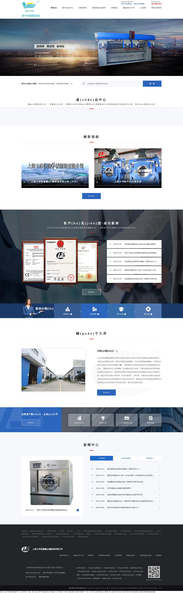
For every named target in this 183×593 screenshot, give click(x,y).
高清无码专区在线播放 (130, 592)
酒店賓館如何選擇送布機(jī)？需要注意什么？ (133, 261)
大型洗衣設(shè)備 (68, 537)
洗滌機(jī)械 (96, 578)
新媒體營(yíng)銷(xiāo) (36, 531)
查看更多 (91, 196)
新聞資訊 (114, 8)
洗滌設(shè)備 (106, 578)
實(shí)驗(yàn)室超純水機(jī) (93, 531)
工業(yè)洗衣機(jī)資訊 (95, 568)
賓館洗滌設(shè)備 (120, 534)
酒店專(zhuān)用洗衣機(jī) (46, 83)
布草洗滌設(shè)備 (83, 571)
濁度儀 (88, 534)
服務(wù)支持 (131, 555)
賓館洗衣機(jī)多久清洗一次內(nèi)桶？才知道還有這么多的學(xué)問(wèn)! (125, 475)
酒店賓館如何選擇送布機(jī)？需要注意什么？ (115, 469)
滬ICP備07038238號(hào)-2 (77, 588)
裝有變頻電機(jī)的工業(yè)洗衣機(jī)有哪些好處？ (135, 244)
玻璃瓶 (61, 531)
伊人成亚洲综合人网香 (100, 592)
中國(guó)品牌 (51, 531)
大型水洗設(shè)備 (124, 571)
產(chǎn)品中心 (67, 8)
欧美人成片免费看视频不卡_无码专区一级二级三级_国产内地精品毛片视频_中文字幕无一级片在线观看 (37, 592)
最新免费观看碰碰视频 (147, 592)
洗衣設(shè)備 (117, 578)
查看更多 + (150, 458)
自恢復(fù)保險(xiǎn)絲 (62, 534)
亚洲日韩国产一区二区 (83, 592)
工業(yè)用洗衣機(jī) (88, 575)
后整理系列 (83, 8)
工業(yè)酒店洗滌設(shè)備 (50, 537)
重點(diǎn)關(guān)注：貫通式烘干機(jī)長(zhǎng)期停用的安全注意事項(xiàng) (126, 501)
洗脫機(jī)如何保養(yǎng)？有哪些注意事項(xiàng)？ (116, 482)
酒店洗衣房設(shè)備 (83, 578)
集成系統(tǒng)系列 (99, 8)
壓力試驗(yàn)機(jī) (111, 531)
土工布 (78, 531)
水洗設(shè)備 (112, 571)
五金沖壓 (70, 531)
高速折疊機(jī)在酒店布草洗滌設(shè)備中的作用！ (117, 494)
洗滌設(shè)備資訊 (109, 568)
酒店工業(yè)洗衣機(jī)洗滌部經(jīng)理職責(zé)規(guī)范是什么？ (136, 253)
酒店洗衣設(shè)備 (153, 534)
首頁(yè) (54, 8)
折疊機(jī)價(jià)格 (82, 537)
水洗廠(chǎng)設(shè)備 (98, 571)
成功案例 (159, 555)
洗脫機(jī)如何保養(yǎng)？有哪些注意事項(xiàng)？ (135, 279)
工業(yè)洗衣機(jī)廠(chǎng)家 (143, 531)
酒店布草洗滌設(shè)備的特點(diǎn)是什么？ (114, 507)
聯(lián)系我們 (156, 8)
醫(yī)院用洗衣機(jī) (63, 83)
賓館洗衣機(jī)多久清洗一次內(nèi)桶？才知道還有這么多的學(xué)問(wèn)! (136, 270)
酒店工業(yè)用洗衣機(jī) (30, 537)
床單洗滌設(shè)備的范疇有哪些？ (111, 488)
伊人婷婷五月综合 (115, 592)
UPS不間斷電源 (78, 534)
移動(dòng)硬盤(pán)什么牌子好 (42, 534)
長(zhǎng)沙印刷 (126, 531)
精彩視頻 (91, 555)
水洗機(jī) (139, 575)
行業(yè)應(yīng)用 (145, 555)
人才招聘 (143, 8)
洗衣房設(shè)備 (115, 575)
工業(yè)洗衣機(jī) (122, 568)
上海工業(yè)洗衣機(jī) (137, 534)
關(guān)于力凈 (128, 8)
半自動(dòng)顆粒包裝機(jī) (102, 534)
